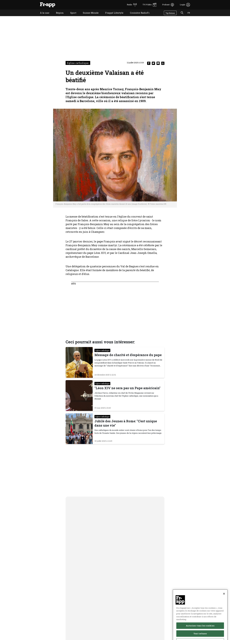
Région (57, 16)
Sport (71, 16)
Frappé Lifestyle (112, 16)
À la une (42, 16)
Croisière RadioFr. (138, 16)
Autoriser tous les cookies (200, 633)
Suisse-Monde (88, 16)
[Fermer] (224, 601)
